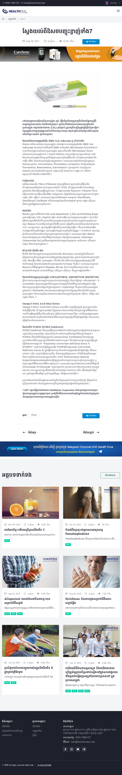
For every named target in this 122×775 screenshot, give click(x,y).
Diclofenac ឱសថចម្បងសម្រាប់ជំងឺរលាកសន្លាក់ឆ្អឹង (88, 601)
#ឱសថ (34, 415)
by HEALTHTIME (44, 765)
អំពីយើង (6, 726)
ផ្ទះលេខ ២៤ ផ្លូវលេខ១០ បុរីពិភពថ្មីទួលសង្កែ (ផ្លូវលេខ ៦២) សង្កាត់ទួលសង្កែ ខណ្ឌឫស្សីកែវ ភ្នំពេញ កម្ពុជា (89, 731)
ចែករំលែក (91, 41)
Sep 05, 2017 (30, 41)
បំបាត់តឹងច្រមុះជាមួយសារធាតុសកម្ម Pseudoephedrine (84, 532)
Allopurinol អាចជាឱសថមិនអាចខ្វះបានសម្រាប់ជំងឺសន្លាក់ (27, 601)
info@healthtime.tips (83, 742)
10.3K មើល (66, 41)
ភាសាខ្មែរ (112, 3)
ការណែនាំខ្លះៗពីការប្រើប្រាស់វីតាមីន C (24, 530)
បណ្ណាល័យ (37, 731)
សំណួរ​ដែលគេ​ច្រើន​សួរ (12, 731)
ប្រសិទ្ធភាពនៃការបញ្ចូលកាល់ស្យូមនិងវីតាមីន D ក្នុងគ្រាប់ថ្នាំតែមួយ (28, 670)
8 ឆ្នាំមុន (49, 41)
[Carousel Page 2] (64, 110)
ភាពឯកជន (7, 735)
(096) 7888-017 (83, 737)
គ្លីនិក (35, 735)
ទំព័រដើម (36, 726)
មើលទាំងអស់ (110, 475)
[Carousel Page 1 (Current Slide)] (58, 110)
